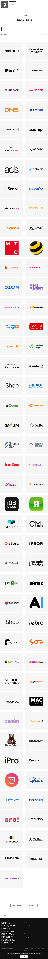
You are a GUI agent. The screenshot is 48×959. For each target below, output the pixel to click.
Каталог (26, 922)
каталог (31, 905)
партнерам (4, 915)
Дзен (25, 950)
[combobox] (12, 29)
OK (24, 956)
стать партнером (17, 905)
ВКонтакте (41, 948)
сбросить (44, 34)
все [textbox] (3, 28)
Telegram (33, 948)
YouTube (26, 948)
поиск (44, 2)
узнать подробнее (35, 953)
